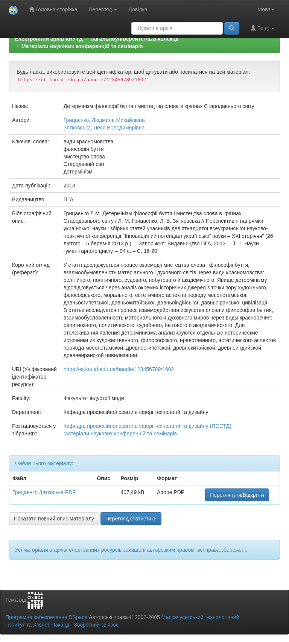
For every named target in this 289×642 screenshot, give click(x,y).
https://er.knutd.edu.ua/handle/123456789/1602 (119, 369)
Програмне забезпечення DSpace (46, 617)
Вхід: (262, 28)
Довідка (137, 9)
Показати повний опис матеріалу (54, 519)
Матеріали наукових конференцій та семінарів (82, 46)
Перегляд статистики (131, 519)
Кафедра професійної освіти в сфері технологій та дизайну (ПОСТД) (147, 426)
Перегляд (102, 9)
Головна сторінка (53, 9)
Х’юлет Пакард (51, 625)
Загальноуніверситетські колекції (134, 39)
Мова (265, 9)
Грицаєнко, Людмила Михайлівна (104, 120)
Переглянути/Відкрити (237, 495)
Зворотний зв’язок (96, 625)
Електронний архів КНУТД (49, 39)
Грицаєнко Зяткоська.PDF (44, 492)
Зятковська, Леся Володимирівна (104, 128)
